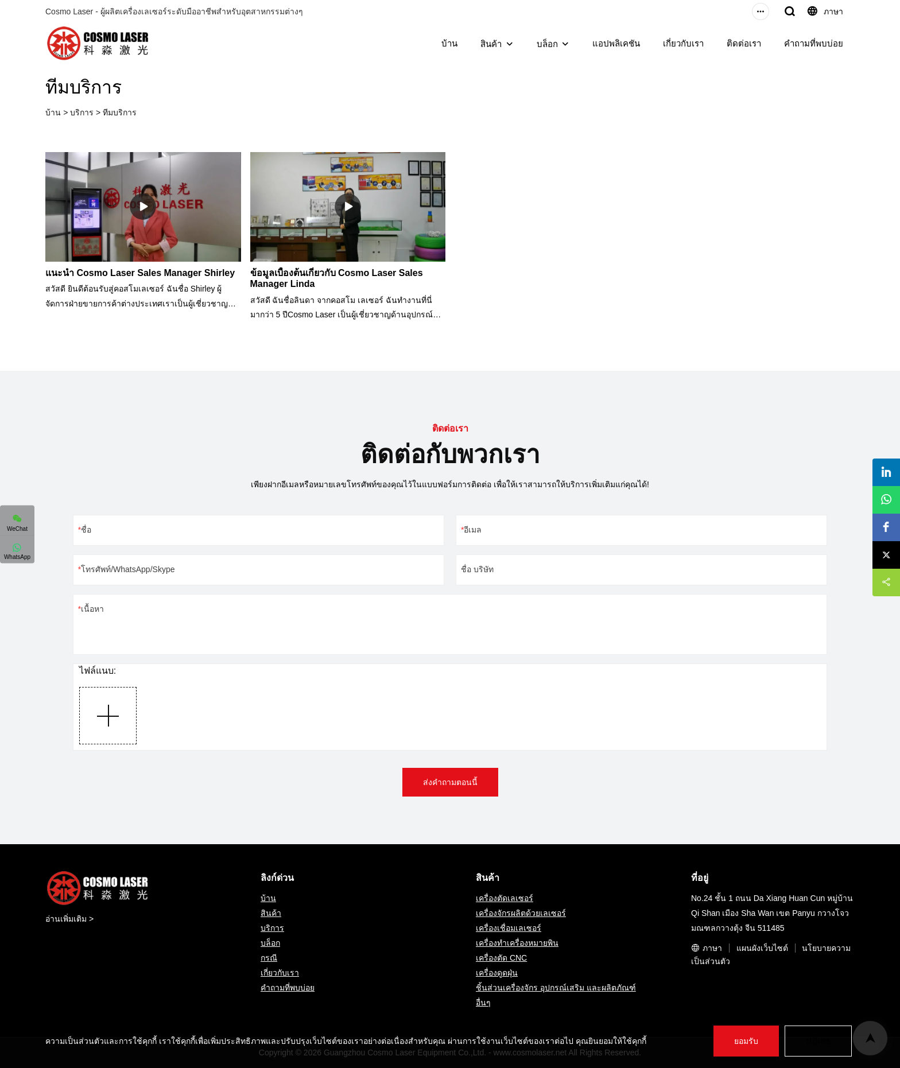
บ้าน (449, 43)
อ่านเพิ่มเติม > (69, 918)
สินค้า (491, 44)
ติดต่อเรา (744, 43)
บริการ (82, 112)
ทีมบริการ (120, 112)
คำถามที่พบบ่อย (813, 43)
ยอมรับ (744, 1041)
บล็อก (547, 44)
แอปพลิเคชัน (616, 43)
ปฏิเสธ (817, 1041)
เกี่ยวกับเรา (683, 43)
